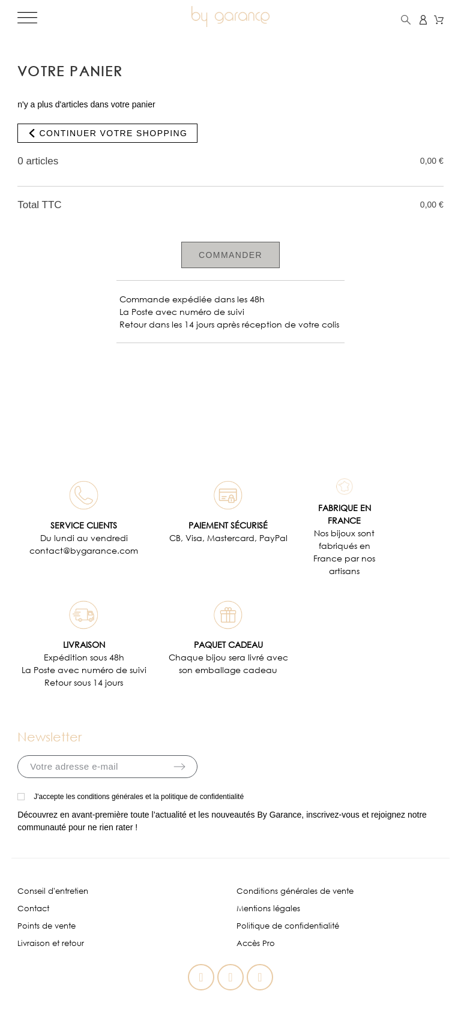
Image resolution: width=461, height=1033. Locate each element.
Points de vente (46, 926)
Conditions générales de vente (295, 891)
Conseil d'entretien (52, 891)
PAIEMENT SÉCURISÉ (228, 525)
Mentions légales (268, 908)
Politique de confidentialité (288, 926)
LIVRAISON (84, 644)
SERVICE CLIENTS (83, 525)
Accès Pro (256, 943)
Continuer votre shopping (107, 133)
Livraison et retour (50, 943)
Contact (33, 908)
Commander (230, 255)
